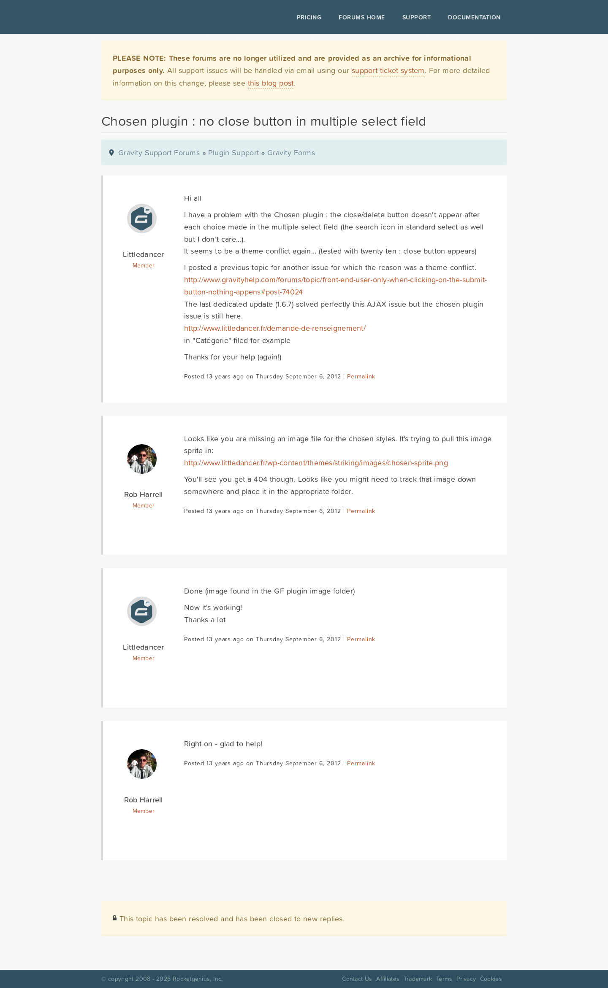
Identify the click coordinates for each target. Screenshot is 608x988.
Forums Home (362, 17)
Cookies (491, 979)
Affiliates (387, 979)
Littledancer (143, 254)
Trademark (418, 979)
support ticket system (388, 70)
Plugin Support (233, 152)
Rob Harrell (143, 494)
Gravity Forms (291, 152)
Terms (444, 979)
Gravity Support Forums (159, 152)
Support (416, 17)
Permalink (361, 376)
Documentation (474, 17)
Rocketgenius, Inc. (198, 979)
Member (144, 265)
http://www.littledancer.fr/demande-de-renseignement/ (275, 328)
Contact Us (357, 979)
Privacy (466, 979)
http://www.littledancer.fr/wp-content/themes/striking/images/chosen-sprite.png (316, 462)
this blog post (271, 83)
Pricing (309, 17)
